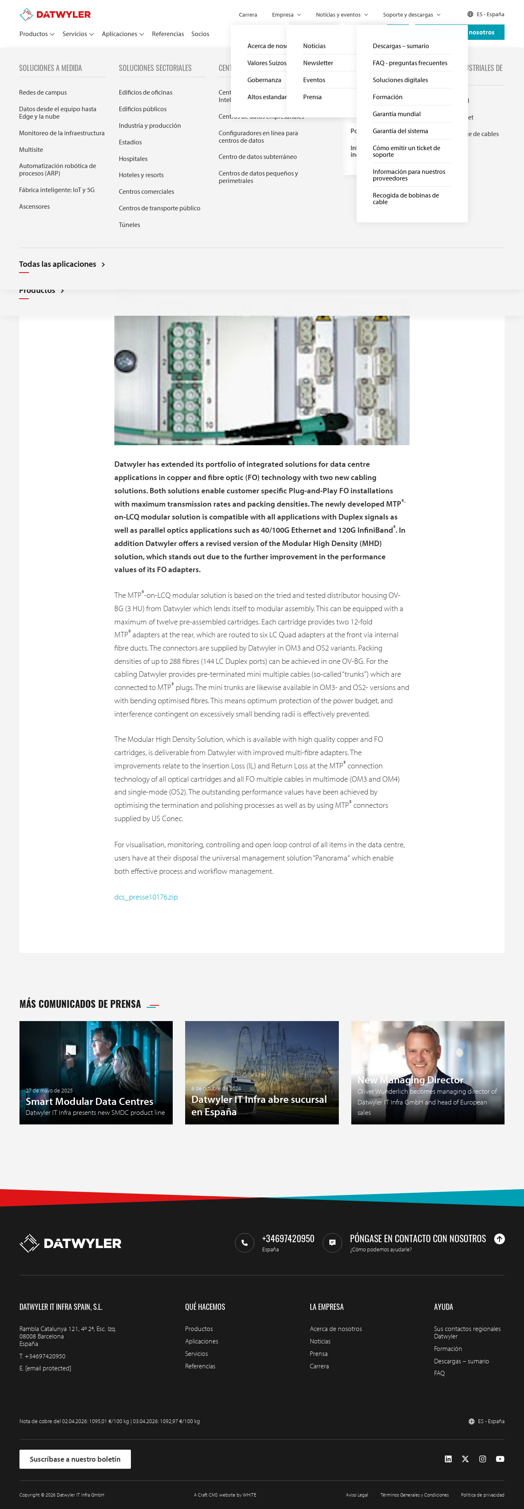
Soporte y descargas (408, 14)
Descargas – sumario (461, 1361)
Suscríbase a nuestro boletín (75, 1459)
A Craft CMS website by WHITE (225, 1495)
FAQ (439, 1373)
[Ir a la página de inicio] (55, 12)
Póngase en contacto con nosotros (446, 32)
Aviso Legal (357, 1495)
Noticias (320, 1341)
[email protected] (48, 1368)
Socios (200, 33)
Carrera (248, 14)
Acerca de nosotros (336, 1328)
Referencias (168, 33)
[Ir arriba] (500, 1239)
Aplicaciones (119, 33)
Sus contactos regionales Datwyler (467, 1332)
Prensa (43, 57)
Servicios (75, 33)
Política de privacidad (483, 1495)
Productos (33, 33)
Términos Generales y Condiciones (415, 1495)
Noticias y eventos (338, 14)
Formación (448, 1348)
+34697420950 (45, 1356)
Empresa (283, 14)
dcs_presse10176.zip (146, 897)
